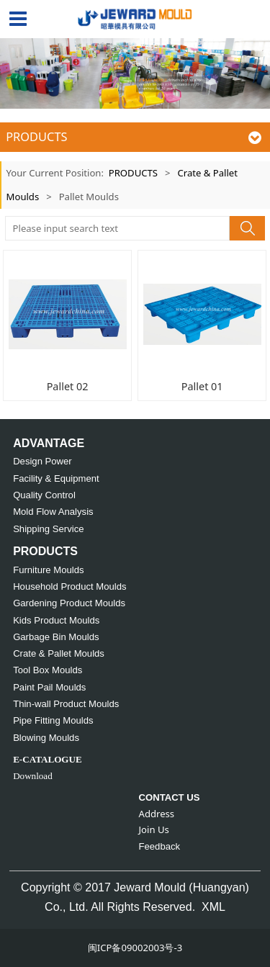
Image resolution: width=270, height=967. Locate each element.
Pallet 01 (202, 386)
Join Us (154, 829)
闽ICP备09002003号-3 (135, 947)
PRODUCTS (133, 172)
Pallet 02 (68, 386)
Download (33, 775)
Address (157, 813)
